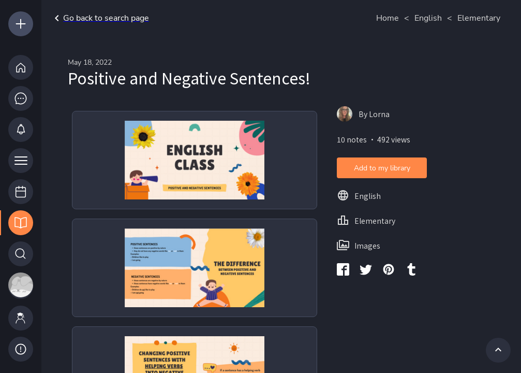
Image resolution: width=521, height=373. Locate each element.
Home (387, 18)
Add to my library (382, 168)
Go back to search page (100, 18)
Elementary (478, 18)
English (428, 18)
